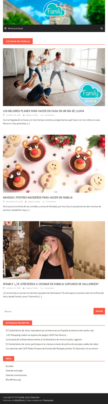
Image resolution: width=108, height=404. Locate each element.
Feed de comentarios (16, 375)
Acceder (10, 366)
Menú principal (15, 28)
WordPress (20, 400)
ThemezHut (48, 400)
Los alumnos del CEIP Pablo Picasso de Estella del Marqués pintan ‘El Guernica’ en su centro (52, 348)
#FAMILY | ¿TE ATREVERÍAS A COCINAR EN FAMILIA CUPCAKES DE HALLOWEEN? (51, 284)
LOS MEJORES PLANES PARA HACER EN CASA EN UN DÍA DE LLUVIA (43, 111)
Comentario (49, 115)
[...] (28, 123)
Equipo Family (32, 115)
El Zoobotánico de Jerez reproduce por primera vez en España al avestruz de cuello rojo (50, 330)
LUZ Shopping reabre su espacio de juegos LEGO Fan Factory (36, 334)
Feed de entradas (14, 370)
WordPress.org (13, 379)
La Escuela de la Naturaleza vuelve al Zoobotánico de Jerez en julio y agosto (44, 339)
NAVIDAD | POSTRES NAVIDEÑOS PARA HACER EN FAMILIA (38, 197)
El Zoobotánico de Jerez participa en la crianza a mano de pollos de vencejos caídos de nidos (52, 344)
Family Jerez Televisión (29, 397)
